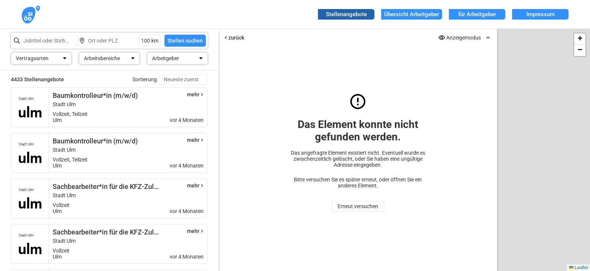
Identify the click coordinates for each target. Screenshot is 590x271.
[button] (579, 39)
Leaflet (578, 267)
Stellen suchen (185, 41)
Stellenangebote (346, 14)
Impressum (540, 14)
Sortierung (144, 79)
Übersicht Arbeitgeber (411, 14)
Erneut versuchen (358, 206)
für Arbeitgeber (477, 14)
